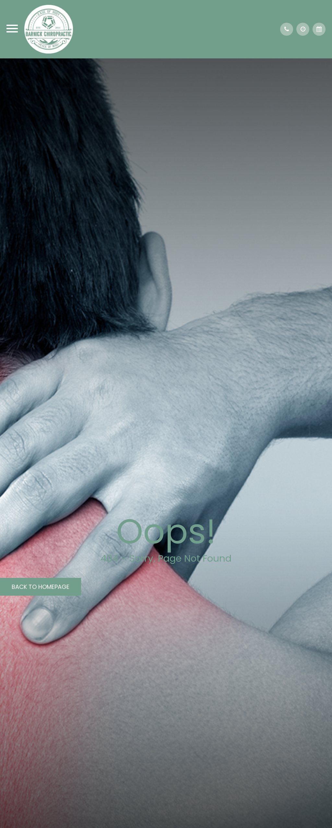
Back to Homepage (40, 587)
